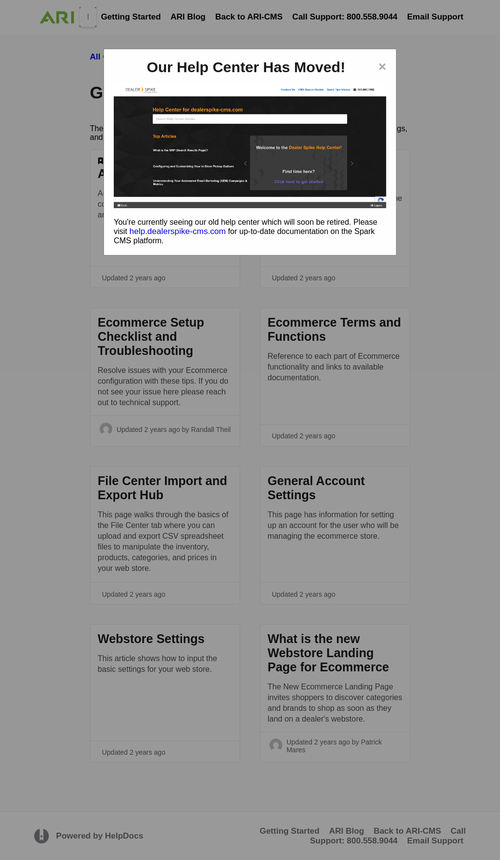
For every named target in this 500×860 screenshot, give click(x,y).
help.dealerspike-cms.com (177, 231)
